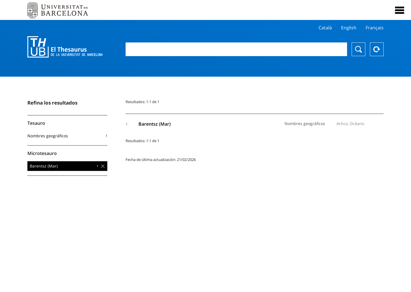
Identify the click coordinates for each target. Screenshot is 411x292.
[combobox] (236, 49)
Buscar (358, 49)
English (348, 27)
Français (375, 27)
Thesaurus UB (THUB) (65, 47)
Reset (377, 49)
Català (325, 27)
